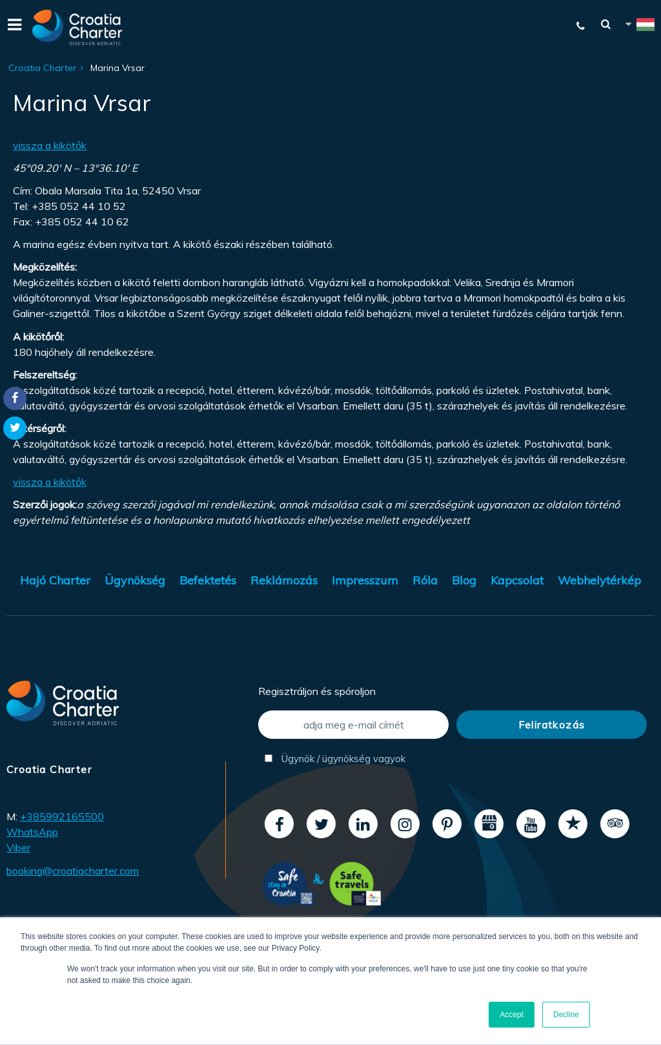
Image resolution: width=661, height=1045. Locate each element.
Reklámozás (284, 580)
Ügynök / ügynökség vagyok (335, 758)
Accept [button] (512, 1014)
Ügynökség (135, 580)
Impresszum (365, 580)
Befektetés (207, 580)
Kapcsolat (517, 580)
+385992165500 (62, 816)
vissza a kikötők (49, 145)
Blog (464, 580)
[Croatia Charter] (77, 27)
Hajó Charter (55, 580)
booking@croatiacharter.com (72, 870)
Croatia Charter (42, 68)
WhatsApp (32, 831)
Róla (425, 580)
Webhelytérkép (599, 580)
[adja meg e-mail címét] (353, 724)
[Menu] (13, 27)
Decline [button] (566, 1014)
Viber (18, 847)
